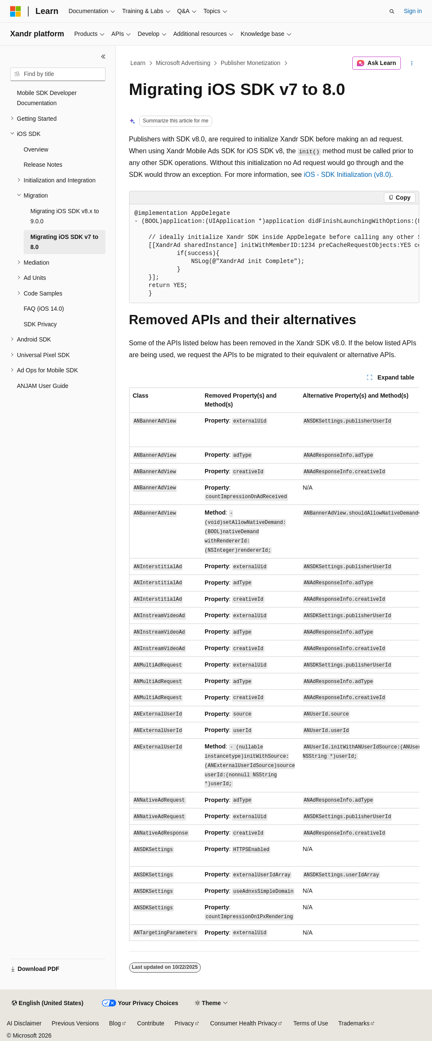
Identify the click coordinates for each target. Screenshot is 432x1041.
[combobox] (57, 74)
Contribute (151, 1023)
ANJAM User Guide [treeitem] (42, 385)
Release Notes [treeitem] (43, 164)
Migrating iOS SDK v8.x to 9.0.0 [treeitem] (64, 216)
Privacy (184, 1023)
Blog (115, 1023)
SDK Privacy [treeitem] (40, 324)
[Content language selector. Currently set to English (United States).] (47, 1003)
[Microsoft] (15, 11)
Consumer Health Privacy (243, 1023)
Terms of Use (310, 1023)
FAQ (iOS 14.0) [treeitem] (44, 308)
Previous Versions (75, 1023)
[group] (274, 253)
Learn (138, 63)
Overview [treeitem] (36, 149)
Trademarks (354, 1023)
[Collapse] (103, 56)
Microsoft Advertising (183, 63)
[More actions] (411, 63)
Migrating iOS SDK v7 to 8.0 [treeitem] (64, 242)
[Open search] (391, 11)
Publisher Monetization (251, 63)
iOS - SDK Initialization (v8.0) (347, 174)
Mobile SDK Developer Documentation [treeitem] (47, 98)
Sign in (413, 11)
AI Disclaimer (24, 1023)
